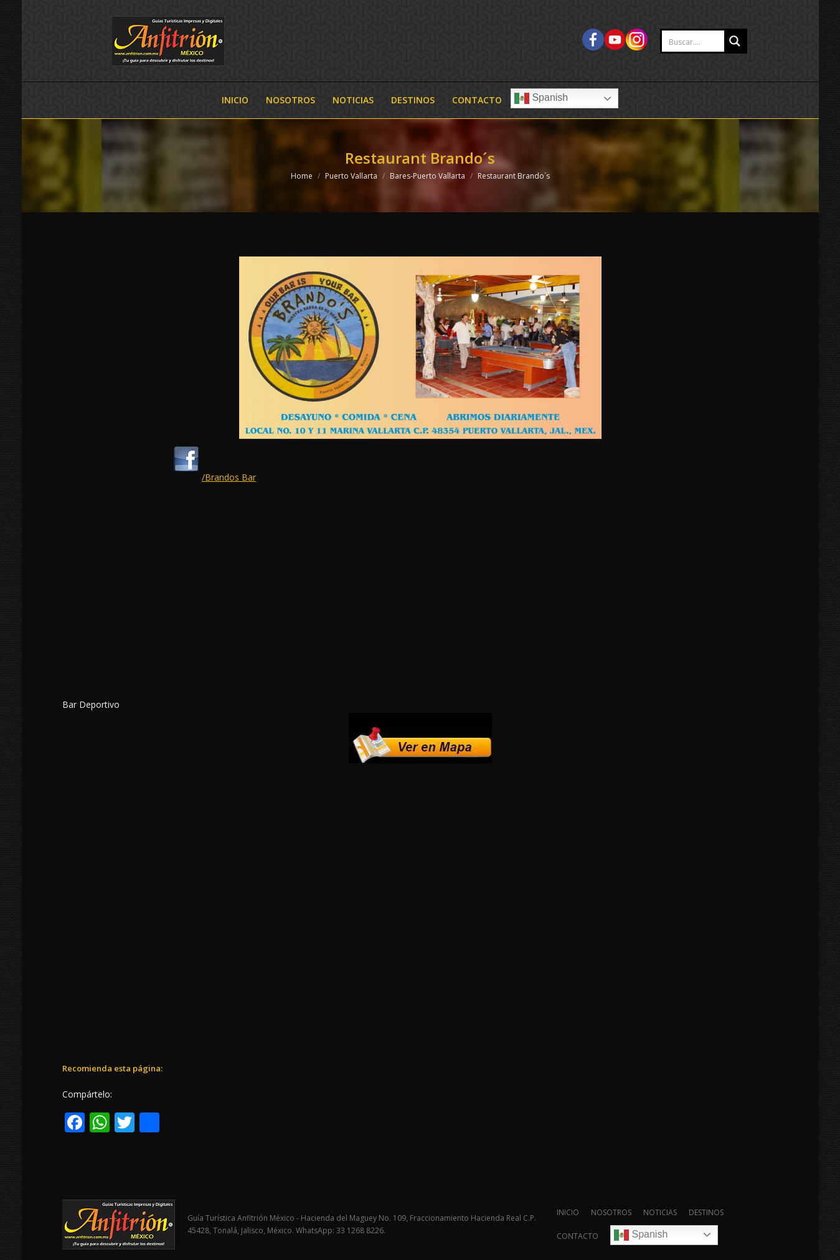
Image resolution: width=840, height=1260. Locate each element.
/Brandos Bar (213, 477)
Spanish (541, 98)
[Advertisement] (420, 594)
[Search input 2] (706, 42)
